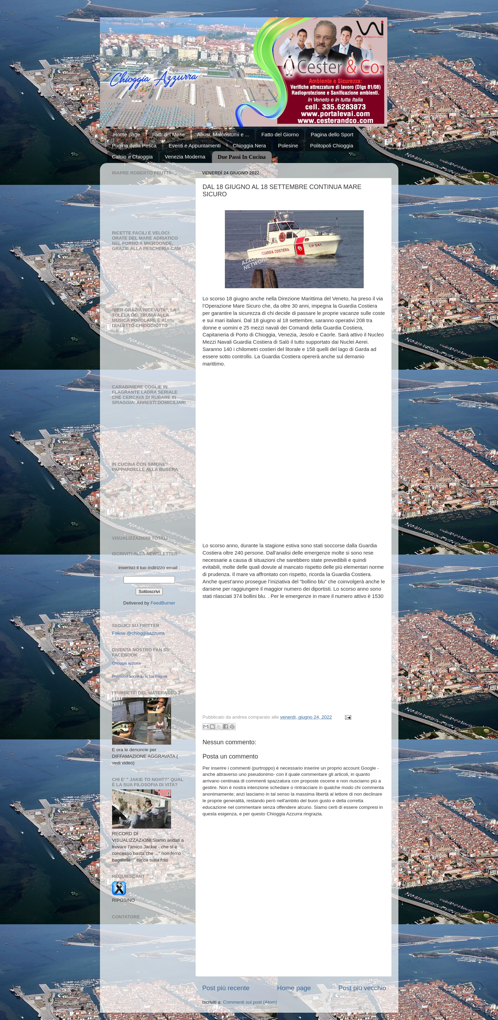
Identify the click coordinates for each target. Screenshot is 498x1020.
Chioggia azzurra (126, 663)
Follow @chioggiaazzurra (138, 633)
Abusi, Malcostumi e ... (223, 134)
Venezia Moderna (185, 157)
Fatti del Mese (168, 134)
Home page (126, 134)
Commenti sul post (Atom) (250, 1002)
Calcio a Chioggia (132, 157)
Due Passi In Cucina (241, 157)
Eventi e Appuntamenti (195, 145)
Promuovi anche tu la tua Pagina (139, 676)
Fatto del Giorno (280, 134)
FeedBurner (163, 603)
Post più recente (226, 988)
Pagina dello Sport (332, 134)
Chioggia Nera (249, 145)
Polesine (288, 145)
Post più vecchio (362, 988)
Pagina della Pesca (134, 145)
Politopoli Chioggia (331, 145)
